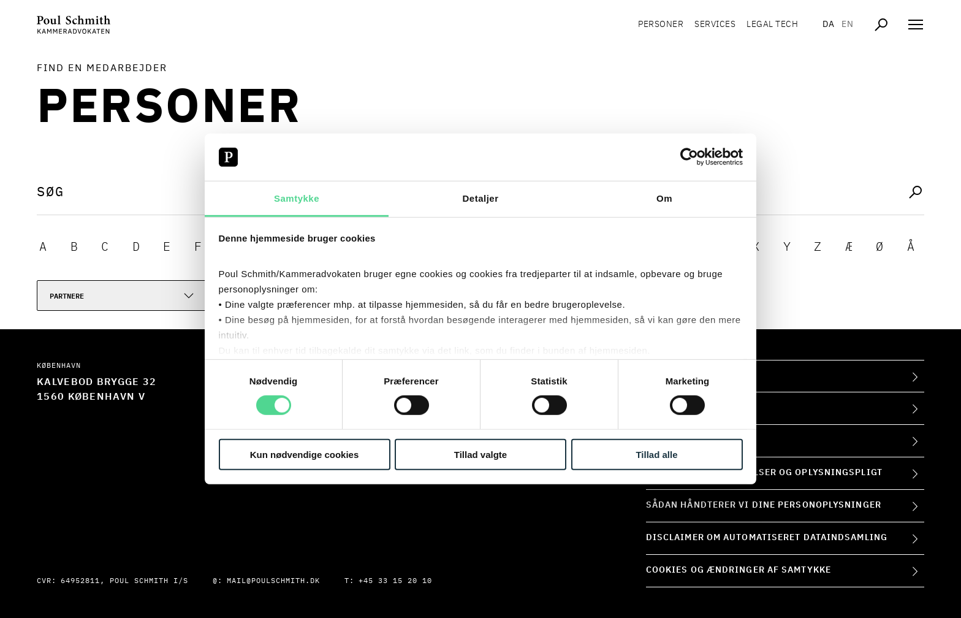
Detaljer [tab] (480, 198)
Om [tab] (664, 198)
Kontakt (667, 407)
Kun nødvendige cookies (304, 454)
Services (714, 24)
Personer (660, 24)
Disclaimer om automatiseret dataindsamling (766, 537)
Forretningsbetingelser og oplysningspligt (764, 472)
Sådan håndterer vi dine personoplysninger (763, 505)
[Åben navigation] (915, 24)
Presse (664, 440)
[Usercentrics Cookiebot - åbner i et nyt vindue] (689, 157)
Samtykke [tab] (296, 198)
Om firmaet (675, 376)
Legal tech (772, 24)
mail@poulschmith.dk (273, 581)
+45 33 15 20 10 (395, 581)
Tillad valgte (480, 454)
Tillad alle (656, 454)
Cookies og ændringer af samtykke (738, 570)
